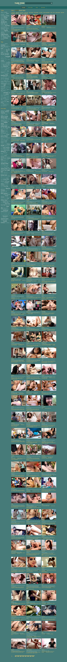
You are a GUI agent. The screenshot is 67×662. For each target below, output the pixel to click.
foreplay (14, 313)
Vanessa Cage (4, 219)
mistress (20, 361)
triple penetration (31, 93)
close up (2, 58)
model (2, 87)
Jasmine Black (6, 159)
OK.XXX (6, 24)
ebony (9, 67)
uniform (48, 78)
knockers (2, 80)
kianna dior (31, 410)
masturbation (4, 83)
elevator (32, 108)
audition (29, 218)
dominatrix (51, 217)
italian (12, 361)
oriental (50, 570)
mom (4, 87)
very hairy (41, 12)
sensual (2, 97)
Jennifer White (4, 163)
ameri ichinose (47, 314)
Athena (3, 131)
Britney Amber (4, 136)
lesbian (2, 81)
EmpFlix (6, 14)
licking (5, 81)
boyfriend (22, 93)
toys (3, 103)
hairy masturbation (46, 12)
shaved (5, 97)
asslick (44, 425)
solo (2, 99)
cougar (6, 59)
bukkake (37, 603)
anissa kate (46, 298)
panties (5, 91)
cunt (6, 63)
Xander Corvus (4, 221)
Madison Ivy (3, 187)
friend (23, 249)
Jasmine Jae (3, 160)
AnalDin (5, 12)
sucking (2, 101)
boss (34, 45)
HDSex (5, 17)
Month (20, 10)
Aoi (3, 127)
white (2, 105)
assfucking (6, 47)
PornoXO (3, 28)
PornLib (5, 26)
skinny (8, 97)
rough (2, 96)
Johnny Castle (6, 167)
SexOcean (3, 29)
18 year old (2, 43)
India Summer (4, 158)
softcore (8, 98)
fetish (8, 71)
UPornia (2, 32)
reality (2, 95)
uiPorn (8, 31)
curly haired (20, 409)
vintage (2, 104)
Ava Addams (3, 133)
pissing (2, 92)
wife (4, 105)
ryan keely (15, 379)
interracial (3, 78)
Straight (23, 7)
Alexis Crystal (4, 116)
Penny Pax (6, 199)
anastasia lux (31, 346)
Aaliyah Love (3, 110)
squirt (4, 99)
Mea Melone (7, 190)
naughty (2, 89)
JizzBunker (4, 22)
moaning (7, 86)
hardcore (3, 75)
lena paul (46, 282)
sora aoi (46, 362)
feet (5, 70)
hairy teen (22, 12)
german (2, 73)
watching (19, 538)
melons (2, 85)
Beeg (7, 13)
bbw (9, 48)
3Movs (2, 12)
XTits (2, 38)
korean (46, 408)
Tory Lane (4, 217)
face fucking (3, 69)
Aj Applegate (3, 114)
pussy (7, 94)
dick (9, 64)
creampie (3, 61)
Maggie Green (7, 187)
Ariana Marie (7, 127)
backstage (17, 140)
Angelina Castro (4, 125)
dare (21, 171)
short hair (35, 442)
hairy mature (31, 12)
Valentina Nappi (4, 218)
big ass (8, 50)
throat (5, 102)
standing (50, 426)
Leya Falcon (6, 183)
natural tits (3, 88)
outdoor (2, 91)
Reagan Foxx (5, 201)
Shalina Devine (4, 211)
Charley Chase (3, 144)
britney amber (16, 315)
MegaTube (3, 23)
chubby (8, 57)
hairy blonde (25, 13)
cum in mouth (3, 62)
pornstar (5, 92)
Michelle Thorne (6, 192)
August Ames (6, 132)
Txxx (6, 31)
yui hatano (15, 426)
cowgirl (2, 60)
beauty (18, 44)
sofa (52, 156)
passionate (51, 554)
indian (8, 77)
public (4, 94)
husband (5, 77)
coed (33, 202)
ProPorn (7, 28)
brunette (7, 56)
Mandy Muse (3, 188)
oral (1, 90)
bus (34, 92)
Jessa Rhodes (3, 164)
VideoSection (4, 34)
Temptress (5, 216)
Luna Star (5, 186)
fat (22, 29)
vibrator (51, 78)
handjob (6, 74)
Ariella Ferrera (3, 128)
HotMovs (3, 19)
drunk (51, 12)
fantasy (2, 70)
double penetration (4, 67)
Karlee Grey (5, 172)
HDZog (2, 18)
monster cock (8, 87)
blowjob (7, 54)
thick (21, 125)
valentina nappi (47, 555)
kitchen (54, 425)
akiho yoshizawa (31, 589)
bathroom (19, 61)
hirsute (38, 329)
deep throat (5, 64)
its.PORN (3, 20)
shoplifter (23, 250)
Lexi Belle (2, 182)
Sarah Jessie (5, 207)
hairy (3, 74)
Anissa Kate (4, 126)
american (7, 45)
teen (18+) (30, 29)
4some (29, 458)
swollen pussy (22, 156)
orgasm (4, 90)
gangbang (6, 72)
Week (23, 10)
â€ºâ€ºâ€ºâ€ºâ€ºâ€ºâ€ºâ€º (25, 656)
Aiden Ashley (7, 113)
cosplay (48, 202)
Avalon (5, 134)
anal (2, 46)
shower (18, 523)
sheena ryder (46, 62)
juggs (3, 79)
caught (31, 76)
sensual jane (16, 459)
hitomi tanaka (16, 507)
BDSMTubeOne (3, 13)
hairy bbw (62, 12)
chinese (40, 603)
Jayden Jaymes (4, 162)
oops (48, 156)
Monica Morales (7, 194)
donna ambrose (47, 491)
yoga (12, 141)
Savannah (5, 210)
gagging (44, 218)
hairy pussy (26, 12)
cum (9, 61)
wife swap (35, 523)
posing (51, 281)
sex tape (20, 250)
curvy (8, 63)
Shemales (43, 7)
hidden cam (51, 457)
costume (19, 171)
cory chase (30, 78)
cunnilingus (17, 155)
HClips (7, 15)
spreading (17, 125)
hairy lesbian (36, 12)
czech (29, 139)
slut (1, 98)
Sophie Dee (5, 214)
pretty (2, 94)
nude (8, 89)
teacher (12, 62)
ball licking (33, 553)
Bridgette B (5, 135)
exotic (31, 393)
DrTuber (2, 14)
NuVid (2, 24)
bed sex (46, 425)
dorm (22, 171)
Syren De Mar (5, 215)
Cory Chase (6, 148)
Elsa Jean (5, 152)
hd (7, 75)
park (16, 203)
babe (2, 48)
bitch (45, 393)
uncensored (6, 103)
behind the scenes (22, 140)
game (21, 155)
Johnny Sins (4, 169)
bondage (2, 55)
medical (23, 424)
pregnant (44, 203)
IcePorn (6, 19)
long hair (2, 82)
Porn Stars (30, 7)
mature (8, 83)
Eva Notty (5, 153)
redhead (5, 95)
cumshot (8, 62)
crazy (5, 60)
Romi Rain (3, 205)
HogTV (5, 18)
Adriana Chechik (5, 112)
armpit (44, 171)
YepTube (2, 39)
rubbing (47, 458)
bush (31, 554)
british (4, 56)
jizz (1, 79)
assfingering (47, 155)
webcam (5, 104)
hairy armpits (57, 12)
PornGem (3, 25)
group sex (36, 92)
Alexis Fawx (4, 117)
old (9, 89)
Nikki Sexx (6, 197)
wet (7, 104)
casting (2, 57)
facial (6, 69)
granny (23, 77)
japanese (7, 78)
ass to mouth (16, 61)
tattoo (5, 101)
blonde (2, 54)
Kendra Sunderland (6, 177)
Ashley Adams (5, 129)
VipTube (3, 35)
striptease (5, 100)
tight (6, 102)
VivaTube (7, 35)
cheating (5, 57)
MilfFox (7, 23)
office (31, 46)
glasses (16, 313)
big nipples (22, 61)
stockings (7, 99)
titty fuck (35, 250)
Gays (37, 7)
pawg (33, 46)
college (5, 58)
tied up (52, 218)
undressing (22, 314)
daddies (23, 344)
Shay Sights (5, 212)
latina (5, 80)
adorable (29, 124)
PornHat (7, 25)
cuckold (6, 61)
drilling (44, 156)
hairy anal (17, 12)
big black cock (3, 51)
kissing (8, 79)
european (7, 68)
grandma (33, 139)
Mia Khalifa (3, 191)
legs (7, 80)
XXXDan (5, 38)
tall (19, 125)
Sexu (7, 29)
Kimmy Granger (3, 178)
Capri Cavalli (3, 139)
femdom (5, 71)
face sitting (34, 458)
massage (5, 82)
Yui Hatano (7, 222)
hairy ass (21, 13)
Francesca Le (3, 154)
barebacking (6, 48)
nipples (5, 89)
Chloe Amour (7, 145)
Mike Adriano (4, 193)
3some (6, 43)
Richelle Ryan (6, 202)
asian (4, 46)
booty (5, 55)
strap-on (2, 100)
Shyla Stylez (5, 213)
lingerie (8, 81)
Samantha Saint (3, 206)
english (2, 68)
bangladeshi (16, 280)
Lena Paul (7, 181)
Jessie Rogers (3, 166)
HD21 (2, 17)
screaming (7, 96)
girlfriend (5, 73)
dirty (43, 490)
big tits (5, 52)
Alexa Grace (6, 115)
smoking (29, 281)
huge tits (2, 77)
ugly (46, 378)
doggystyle (5, 66)
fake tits (8, 69)
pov (9, 92)
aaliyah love (31, 460)
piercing (8, 91)
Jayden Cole (6, 161)
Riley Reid (7, 203)
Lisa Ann (3, 185)
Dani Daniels (7, 150)
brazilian (19, 360)
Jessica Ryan (6, 165)
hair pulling (37, 377)
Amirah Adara (4, 121)
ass (7, 46)
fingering (2, 72)
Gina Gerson (4, 156)
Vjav (1, 36)
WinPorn (5, 36)
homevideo (5, 76)
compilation (2, 59)
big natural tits (31, 45)
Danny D (3, 151)
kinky (5, 79)
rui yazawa (15, 30)
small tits (4, 98)
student (34, 109)
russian (4, 96)
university (37, 29)
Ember (2, 153)
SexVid (2, 30)
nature (6, 88)
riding (8, 95)
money (12, 298)
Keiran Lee (4, 175)
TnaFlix (6, 30)
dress (33, 171)
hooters (9, 76)
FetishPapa (3, 15)
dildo (1, 66)
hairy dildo (13, 13)
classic (38, 60)
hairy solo (17, 13)
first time (54, 202)
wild (5, 105)
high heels (24, 313)
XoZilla (8, 36)
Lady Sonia (3, 180)
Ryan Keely (8, 205)
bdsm (45, 217)
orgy (7, 90)
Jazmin (8, 162)
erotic (4, 68)
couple (8, 59)
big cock (17, 93)
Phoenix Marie (4, 200)
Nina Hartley (4, 198)
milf (4, 85)
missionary (3, 86)
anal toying (15, 329)
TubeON (2, 31)
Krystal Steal (6, 179)
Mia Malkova (4, 192)
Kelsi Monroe (5, 176)
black (7, 52)
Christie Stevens (3, 146)
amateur (3, 45)
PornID (2, 26)
